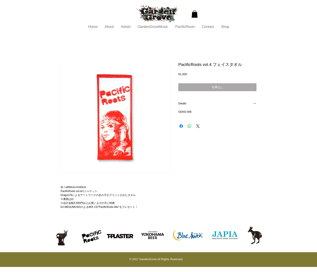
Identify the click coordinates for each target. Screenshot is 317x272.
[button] (195, 14)
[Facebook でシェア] (181, 126)
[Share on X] (198, 126)
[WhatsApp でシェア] (189, 126)
